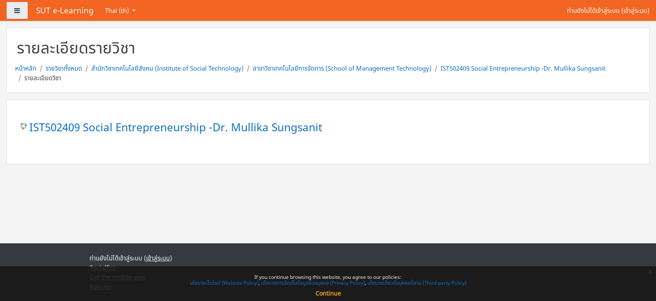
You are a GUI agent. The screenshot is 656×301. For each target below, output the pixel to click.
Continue (328, 293)
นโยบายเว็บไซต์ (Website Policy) (224, 282)
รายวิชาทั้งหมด (64, 68)
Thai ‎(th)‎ (118, 10)
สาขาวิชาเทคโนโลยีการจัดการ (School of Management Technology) (342, 68)
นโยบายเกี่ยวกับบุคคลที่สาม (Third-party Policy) (416, 282)
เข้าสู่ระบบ (635, 10)
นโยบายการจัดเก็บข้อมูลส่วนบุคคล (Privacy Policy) (313, 282)
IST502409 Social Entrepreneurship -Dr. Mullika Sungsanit (523, 68)
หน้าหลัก (25, 68)
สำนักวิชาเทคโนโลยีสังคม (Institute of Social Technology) (167, 68)
